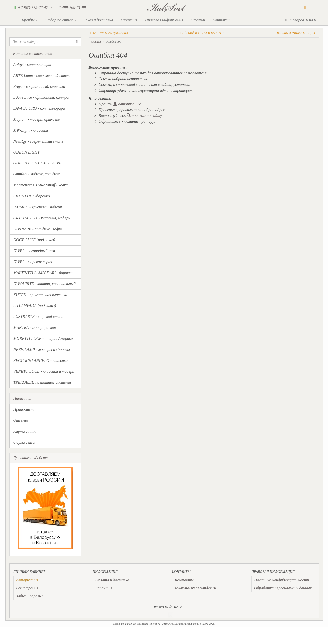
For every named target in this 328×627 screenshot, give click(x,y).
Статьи (198, 20)
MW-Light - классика (30, 130)
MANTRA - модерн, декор (34, 328)
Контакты (221, 20)
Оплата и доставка (112, 580)
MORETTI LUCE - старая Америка (43, 338)
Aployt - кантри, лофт (32, 64)
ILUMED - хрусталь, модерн (37, 207)
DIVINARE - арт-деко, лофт (37, 229)
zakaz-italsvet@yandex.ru (195, 588)
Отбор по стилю (60, 20)
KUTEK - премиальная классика (40, 295)
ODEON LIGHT (26, 152)
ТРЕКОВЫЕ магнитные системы (42, 382)
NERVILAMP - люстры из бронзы (41, 350)
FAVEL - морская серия (32, 262)
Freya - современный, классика (39, 86)
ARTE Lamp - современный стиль (41, 76)
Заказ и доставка (98, 20)
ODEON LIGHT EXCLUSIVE (37, 163)
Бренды (29, 20)
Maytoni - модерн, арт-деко (36, 119)
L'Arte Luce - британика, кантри (41, 97)
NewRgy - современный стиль (38, 141)
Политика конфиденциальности (281, 580)
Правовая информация (164, 20)
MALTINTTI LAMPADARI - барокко (43, 273)
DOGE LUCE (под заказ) (34, 240)
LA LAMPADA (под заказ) (34, 306)
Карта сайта (25, 431)
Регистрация (27, 588)
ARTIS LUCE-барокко (31, 196)
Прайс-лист (23, 409)
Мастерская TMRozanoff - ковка (40, 185)
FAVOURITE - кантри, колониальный (44, 284)
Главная (96, 42)
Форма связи (24, 442)
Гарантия (129, 20)
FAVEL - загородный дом (34, 251)
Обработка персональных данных (283, 588)
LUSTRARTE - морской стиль (38, 316)
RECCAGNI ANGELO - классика (40, 360)
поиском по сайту (144, 116)
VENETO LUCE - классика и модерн (43, 371)
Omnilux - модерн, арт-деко (37, 174)
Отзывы (20, 420)
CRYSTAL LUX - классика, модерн (41, 218)
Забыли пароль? (29, 596)
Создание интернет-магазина (130, 623)
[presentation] (27, 580)
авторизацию (127, 104)
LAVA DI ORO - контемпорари (39, 108)
